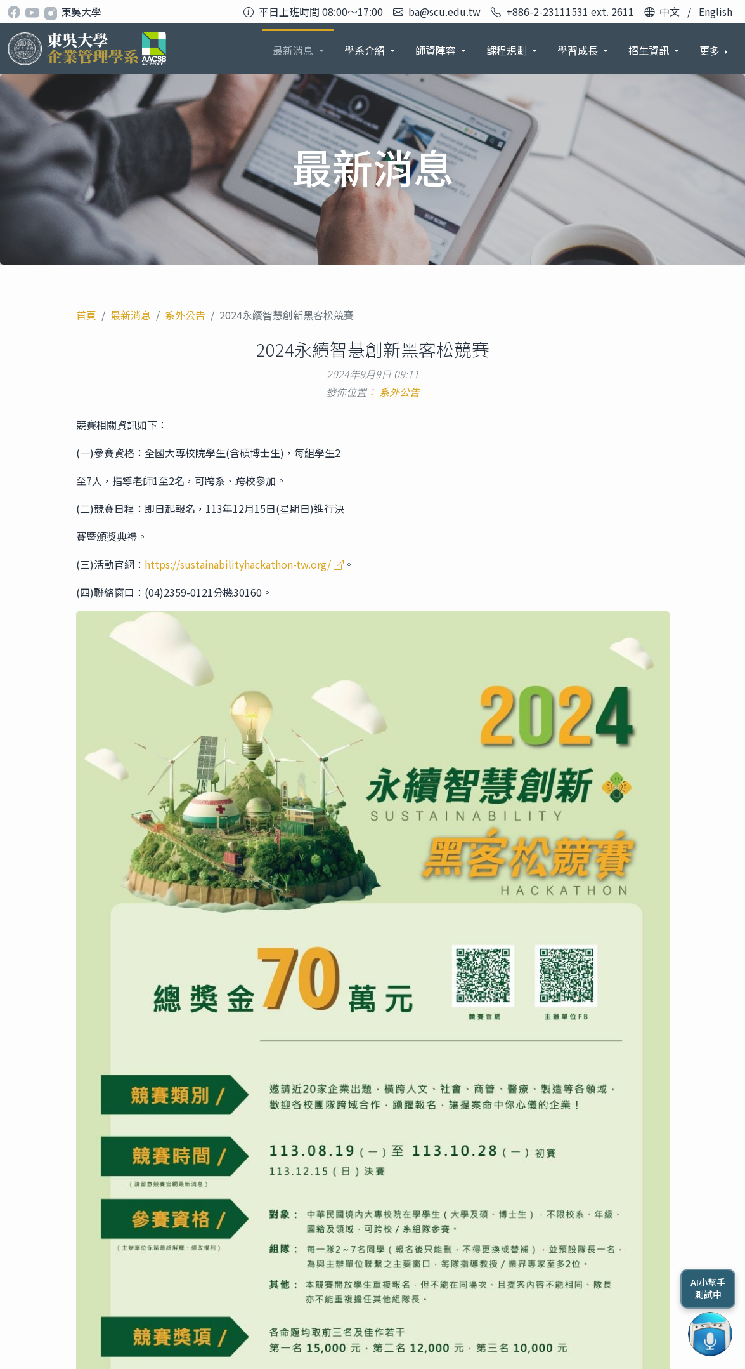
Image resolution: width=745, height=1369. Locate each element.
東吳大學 (81, 11)
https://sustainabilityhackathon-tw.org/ (244, 564)
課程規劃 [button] (436, 50)
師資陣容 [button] (365, 50)
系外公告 (185, 314)
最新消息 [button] (223, 50)
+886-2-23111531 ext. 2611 (570, 11)
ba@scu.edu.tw (444, 11)
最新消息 (130, 314)
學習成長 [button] (507, 50)
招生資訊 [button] (578, 50)
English (715, 11)
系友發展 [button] (649, 50)
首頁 (86, 314)
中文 (669, 11)
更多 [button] (710, 50)
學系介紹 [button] (294, 50)
